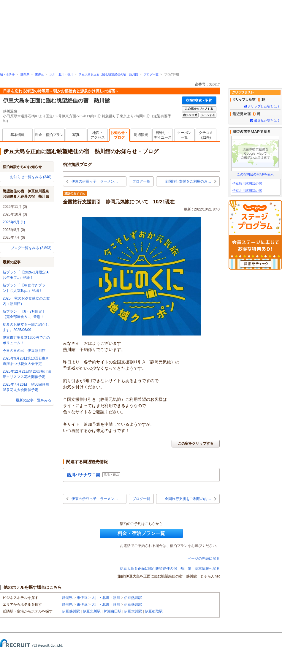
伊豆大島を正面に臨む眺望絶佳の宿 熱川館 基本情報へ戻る (170, 568)
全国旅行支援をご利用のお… (188, 181)
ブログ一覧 (151, 74)
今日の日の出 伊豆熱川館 (24, 351)
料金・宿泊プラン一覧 (141, 533)
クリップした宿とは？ (264, 106)
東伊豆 (39, 74)
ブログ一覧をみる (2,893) (31, 248)
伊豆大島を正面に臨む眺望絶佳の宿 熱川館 (108, 74)
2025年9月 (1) (14, 222)
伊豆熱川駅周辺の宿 (247, 183)
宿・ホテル (7, 74)
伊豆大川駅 (133, 611)
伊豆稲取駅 (154, 611)
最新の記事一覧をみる (33, 400)
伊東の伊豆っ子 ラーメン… (95, 181)
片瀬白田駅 (112, 611)
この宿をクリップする (195, 443)
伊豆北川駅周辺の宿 (247, 190)
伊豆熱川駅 (133, 598)
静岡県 (24, 74)
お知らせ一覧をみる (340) (30, 177)
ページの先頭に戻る (204, 558)
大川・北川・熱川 (61, 74)
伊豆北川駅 (92, 611)
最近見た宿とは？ (267, 120)
